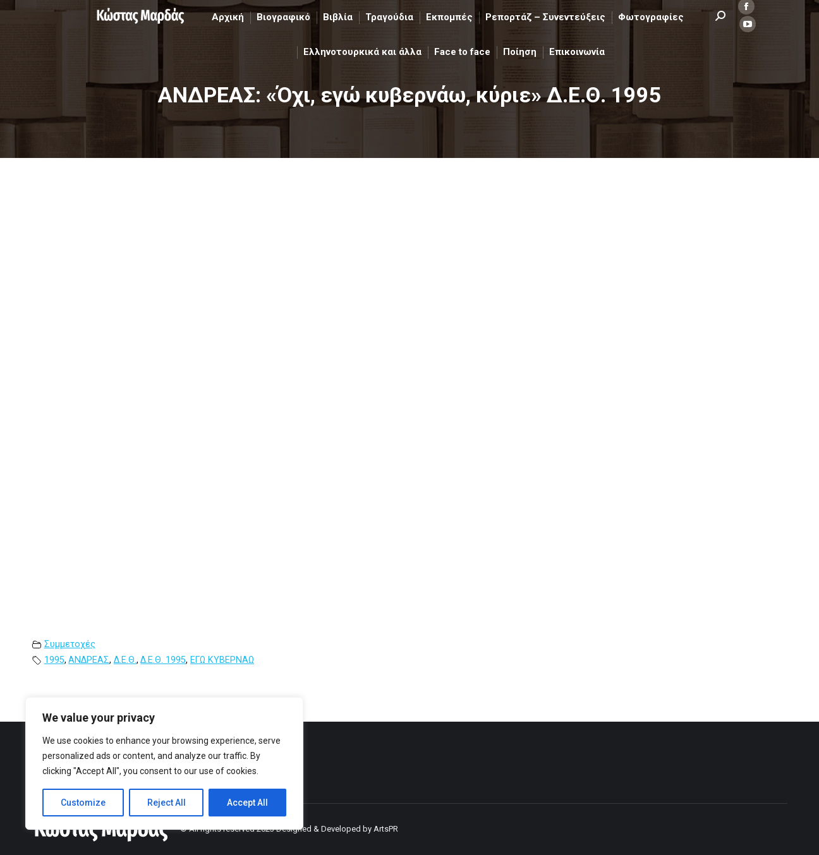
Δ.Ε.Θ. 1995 (163, 660)
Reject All (166, 802)
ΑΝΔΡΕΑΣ (88, 660)
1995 (54, 660)
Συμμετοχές (69, 644)
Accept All (247, 802)
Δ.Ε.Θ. (125, 660)
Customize (83, 802)
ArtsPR (385, 829)
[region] (164, 763)
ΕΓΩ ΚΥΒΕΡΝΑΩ (222, 660)
